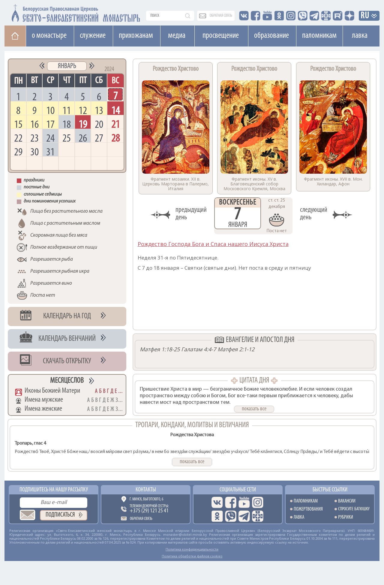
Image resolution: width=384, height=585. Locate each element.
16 (34, 124)
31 (50, 151)
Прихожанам (136, 36)
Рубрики (345, 517)
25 (66, 137)
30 (34, 151)
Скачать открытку (67, 361)
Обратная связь (141, 519)
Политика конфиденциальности (192, 549)
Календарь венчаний (67, 339)
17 (50, 124)
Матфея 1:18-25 (160, 349)
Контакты (146, 490)
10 (50, 110)
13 (99, 110)
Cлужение (93, 36)
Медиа (176, 36)
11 (66, 110)
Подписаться (60, 515)
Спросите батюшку (354, 509)
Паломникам (319, 36)
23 (34, 137)
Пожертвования (308, 509)
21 (115, 124)
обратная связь (221, 16)
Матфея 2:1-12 (236, 349)
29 (18, 151)
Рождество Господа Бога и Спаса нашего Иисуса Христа (213, 244)
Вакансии (347, 501)
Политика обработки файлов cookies (192, 556)
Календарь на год (67, 316)
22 (18, 137)
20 (99, 124)
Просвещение (220, 36)
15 (18, 124)
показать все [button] (254, 409)
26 (83, 137)
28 (115, 137)
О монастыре (49, 36)
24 (50, 137)
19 (83, 124)
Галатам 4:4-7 (198, 349)
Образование (271, 36)
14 (115, 110)
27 (99, 137)
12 (83, 110)
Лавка (360, 36)
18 (66, 124)
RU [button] (365, 16)
